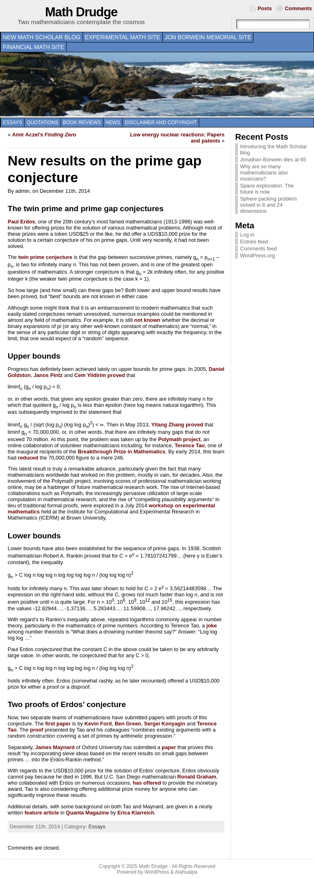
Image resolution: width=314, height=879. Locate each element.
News (112, 122)
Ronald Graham (196, 777)
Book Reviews (82, 122)
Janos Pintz (48, 375)
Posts (265, 8)
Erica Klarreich (135, 813)
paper (169, 747)
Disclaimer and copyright (161, 122)
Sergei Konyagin (164, 724)
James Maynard (54, 747)
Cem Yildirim (90, 375)
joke (211, 625)
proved (116, 375)
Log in (247, 235)
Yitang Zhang (167, 425)
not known (147, 320)
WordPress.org (257, 255)
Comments (298, 8)
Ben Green (127, 724)
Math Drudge (81, 12)
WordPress (156, 872)
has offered (147, 783)
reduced (28, 458)
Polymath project (179, 439)
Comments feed (258, 248)
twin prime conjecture (45, 257)
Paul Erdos (21, 222)
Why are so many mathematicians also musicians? (264, 172)
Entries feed (254, 242)
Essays (12, 122)
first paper (58, 724)
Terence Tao (190, 445)
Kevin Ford (98, 724)
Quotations (42, 122)
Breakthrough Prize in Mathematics (121, 451)
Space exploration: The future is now (267, 189)
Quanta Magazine (87, 813)
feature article (42, 813)
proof (36, 730)
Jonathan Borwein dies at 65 (273, 159)
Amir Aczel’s (44, 135)
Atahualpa (186, 872)
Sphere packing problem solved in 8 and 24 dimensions (268, 205)
